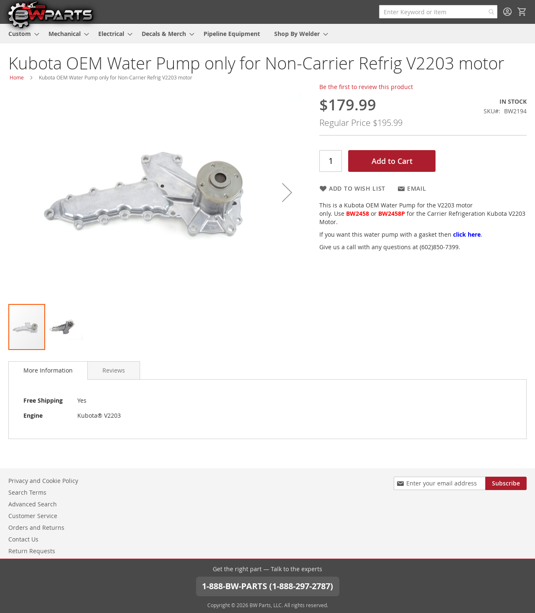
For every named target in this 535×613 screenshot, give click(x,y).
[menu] (267, 33)
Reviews (113, 370)
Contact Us (23, 539)
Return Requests (31, 551)
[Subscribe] (506, 483)
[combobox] (438, 11)
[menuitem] (21, 33)
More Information (48, 370)
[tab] (48, 370)
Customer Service (32, 516)
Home (17, 77)
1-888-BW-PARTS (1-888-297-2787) (267, 586)
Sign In (507, 12)
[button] (287, 192)
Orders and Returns (36, 527)
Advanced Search (32, 504)
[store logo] (50, 14)
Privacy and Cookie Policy (43, 481)
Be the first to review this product (366, 87)
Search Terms (27, 492)
